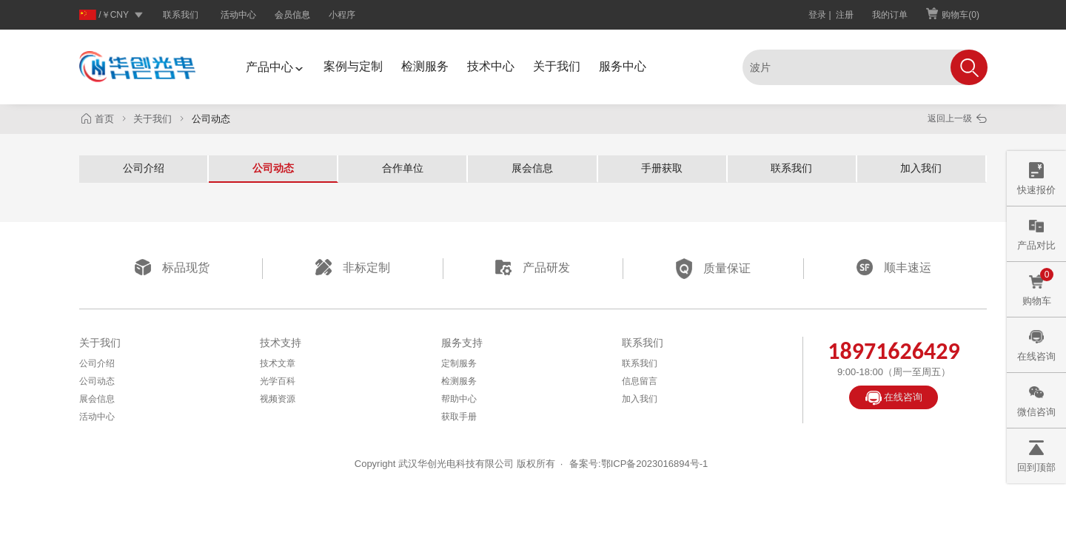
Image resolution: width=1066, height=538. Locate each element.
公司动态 (273, 168)
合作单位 (402, 168)
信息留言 (639, 381)
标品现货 (172, 267)
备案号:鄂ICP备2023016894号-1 (638, 463)
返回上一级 (957, 118)
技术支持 (280, 343)
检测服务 (425, 66)
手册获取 (662, 168)
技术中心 (490, 66)
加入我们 (921, 168)
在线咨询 (894, 398)
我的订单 (890, 15)
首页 (99, 118)
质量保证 (713, 268)
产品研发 (532, 267)
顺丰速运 (894, 267)
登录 (817, 15)
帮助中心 (459, 399)
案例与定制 (353, 66)
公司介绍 (143, 168)
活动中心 (238, 14)
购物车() (952, 14)
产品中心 (275, 67)
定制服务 (459, 363)
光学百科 (277, 381)
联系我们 (180, 15)
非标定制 (352, 267)
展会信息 (532, 168)
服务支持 (462, 343)
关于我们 (556, 66)
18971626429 (893, 351)
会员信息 (292, 14)
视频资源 (277, 399)
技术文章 (277, 363)
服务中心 (622, 66)
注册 (845, 15)
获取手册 (459, 416)
